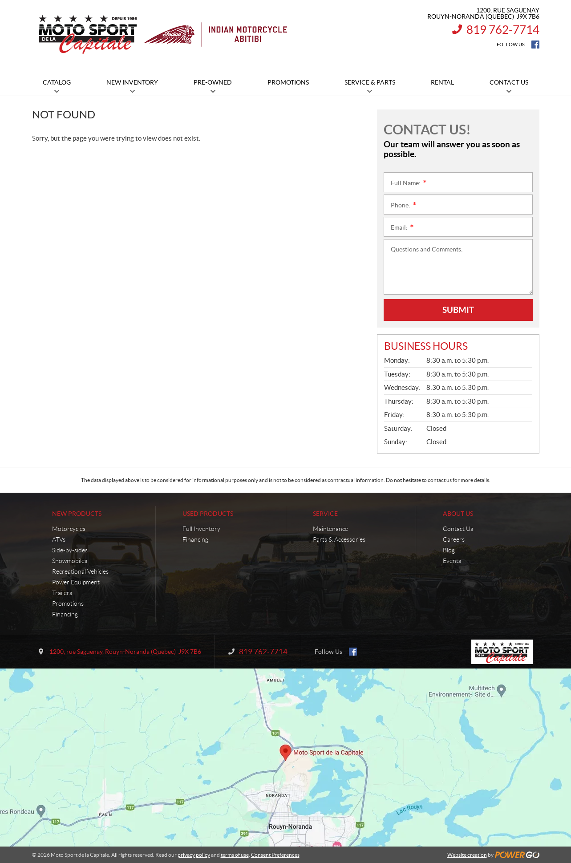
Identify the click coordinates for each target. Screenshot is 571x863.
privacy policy (194, 855)
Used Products (207, 513)
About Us (458, 513)
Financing (65, 614)
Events (452, 560)
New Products (76, 513)
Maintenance (330, 528)
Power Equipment (76, 582)
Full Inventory (201, 528)
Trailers (62, 592)
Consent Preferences (275, 855)
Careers (454, 539)
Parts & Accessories (339, 539)
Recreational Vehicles (80, 571)
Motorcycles (68, 528)
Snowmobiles (69, 560)
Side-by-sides (70, 550)
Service (325, 513)
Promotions (68, 603)
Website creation (467, 855)
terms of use (235, 855)
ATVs (58, 539)
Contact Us (458, 528)
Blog (449, 550)
